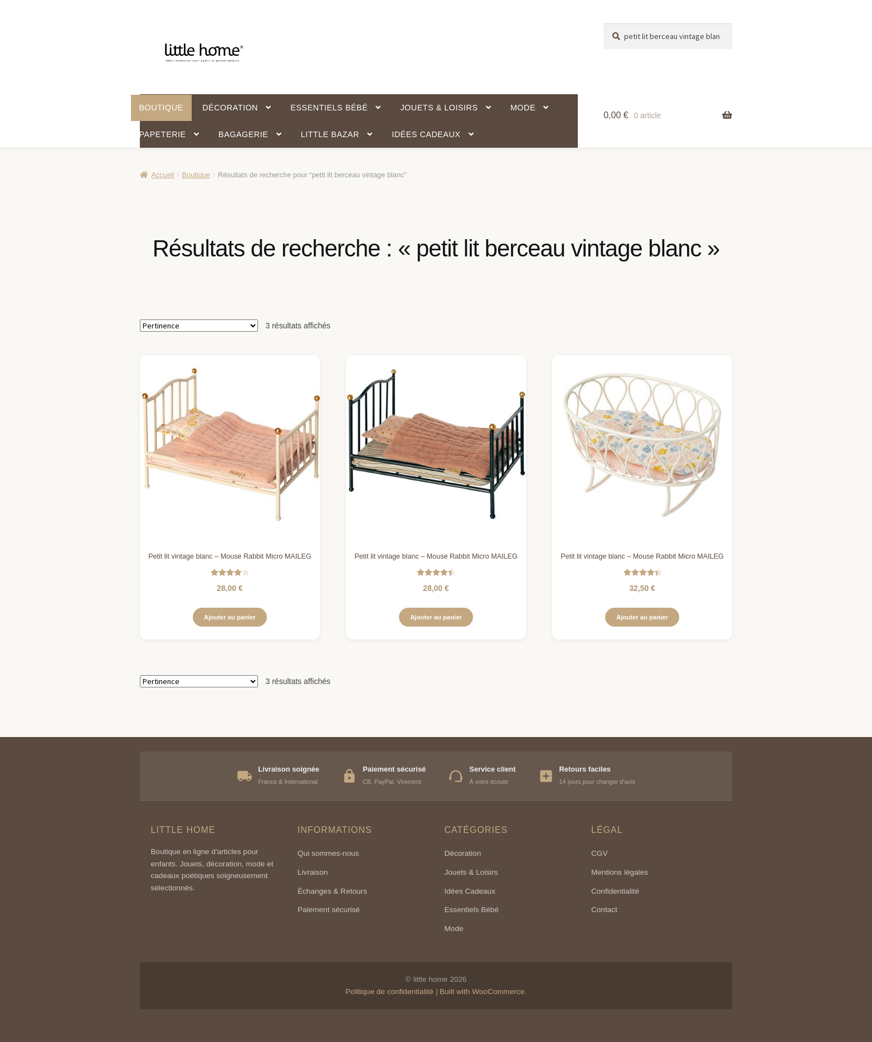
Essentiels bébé (329, 107)
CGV (599, 853)
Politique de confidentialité (389, 991)
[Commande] (199, 325)
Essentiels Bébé (472, 909)
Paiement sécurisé (329, 909)
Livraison (313, 872)
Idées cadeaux (426, 134)
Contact (604, 909)
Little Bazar (330, 134)
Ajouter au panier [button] (229, 617)
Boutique (161, 107)
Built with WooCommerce (482, 991)
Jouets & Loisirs (439, 107)
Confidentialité (615, 891)
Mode (522, 107)
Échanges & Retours (332, 891)
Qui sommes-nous (328, 853)
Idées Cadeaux (470, 891)
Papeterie (162, 134)
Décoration (230, 107)
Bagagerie (243, 134)
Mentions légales (619, 872)
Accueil (162, 175)
